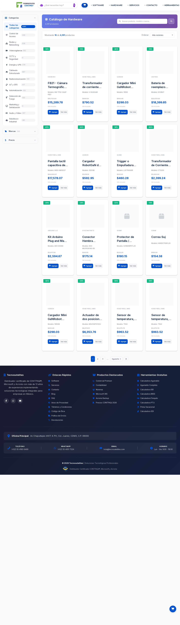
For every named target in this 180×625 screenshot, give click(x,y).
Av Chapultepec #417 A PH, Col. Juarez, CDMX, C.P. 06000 (59, 449)
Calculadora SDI (145, 424)
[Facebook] (6, 413)
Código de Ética (56, 424)
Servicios (53, 398)
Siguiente (117, 372)
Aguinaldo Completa (147, 398)
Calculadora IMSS (146, 407)
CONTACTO (147, 5)
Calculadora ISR (145, 402)
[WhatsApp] (13, 413)
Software (53, 394)
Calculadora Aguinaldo (148, 394)
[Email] (20, 413)
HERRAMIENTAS (167, 5)
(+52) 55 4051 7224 (66, 462)
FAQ (51, 411)
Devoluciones (55, 433)
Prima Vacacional (146, 420)
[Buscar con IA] (59, 5)
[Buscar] (75, 5)
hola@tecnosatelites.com (114, 462)
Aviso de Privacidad (58, 415)
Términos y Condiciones (60, 420)
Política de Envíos (57, 429)
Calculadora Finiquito (147, 411)
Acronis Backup (101, 411)
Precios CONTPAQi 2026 (105, 415)
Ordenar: (145, 35)
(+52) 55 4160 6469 (20, 462)
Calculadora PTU (146, 415)
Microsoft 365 (100, 407)
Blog (51, 407)
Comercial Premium (102, 394)
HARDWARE (112, 5)
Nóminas (98, 402)
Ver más (63, 113)
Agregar (53, 114)
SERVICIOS (130, 5)
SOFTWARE (93, 5)
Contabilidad (99, 398)
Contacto (53, 402)
